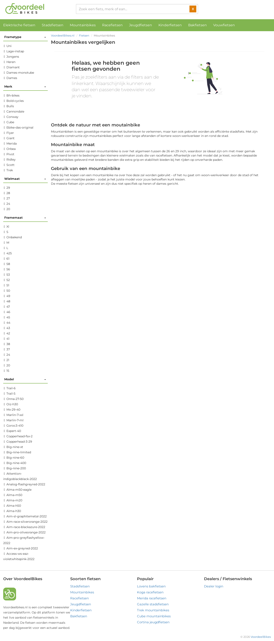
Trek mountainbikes (153, 610)
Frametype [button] (25, 37)
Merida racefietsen (151, 598)
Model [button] (25, 379)
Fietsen (84, 35)
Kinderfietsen (170, 25)
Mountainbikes (83, 25)
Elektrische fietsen (19, 25)
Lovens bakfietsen (151, 586)
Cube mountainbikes (154, 616)
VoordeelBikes (261, 636)
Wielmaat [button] (25, 179)
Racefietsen (112, 25)
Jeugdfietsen (140, 25)
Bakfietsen (197, 25)
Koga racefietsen (150, 592)
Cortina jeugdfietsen (153, 622)
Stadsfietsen (52, 25)
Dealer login (213, 586)
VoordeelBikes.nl (62, 35)
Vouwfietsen (224, 25)
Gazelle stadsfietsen (153, 604)
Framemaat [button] (25, 217)
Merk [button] (25, 86)
